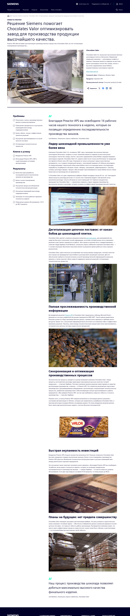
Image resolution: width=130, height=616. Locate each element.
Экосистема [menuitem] (44, 10)
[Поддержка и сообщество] (101, 4)
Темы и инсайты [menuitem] (56, 10)
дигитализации (91, 238)
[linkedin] (107, 88)
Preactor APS (69, 315)
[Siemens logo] (13, 4)
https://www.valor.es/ (92, 71)
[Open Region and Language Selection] (82, 4)
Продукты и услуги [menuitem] (13, 10)
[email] (110, 88)
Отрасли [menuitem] (34, 10)
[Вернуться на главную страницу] (8, 16)
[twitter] (99, 88)
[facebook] (103, 88)
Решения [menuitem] (26, 10)
